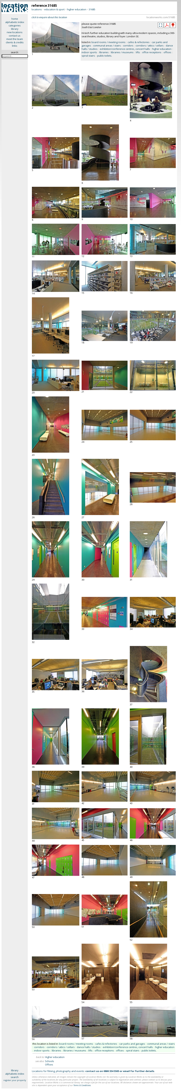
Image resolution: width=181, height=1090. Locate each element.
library (14, 29)
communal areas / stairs (107, 45)
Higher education (55, 1057)
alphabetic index (14, 22)
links (14, 45)
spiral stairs (88, 55)
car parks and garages (132, 1043)
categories (15, 25)
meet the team (14, 39)
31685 (92, 9)
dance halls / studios (89, 1047)
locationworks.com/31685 (160, 17)
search (15, 1077)
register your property (14, 1080)
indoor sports (89, 52)
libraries (104, 52)
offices (167, 52)
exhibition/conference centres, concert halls (125, 49)
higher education (76, 9)
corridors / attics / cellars (150, 45)
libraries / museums (122, 52)
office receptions (151, 52)
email (126, 1071)
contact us (14, 35)
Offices (49, 1064)
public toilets (104, 55)
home (14, 18)
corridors (128, 45)
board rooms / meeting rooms (108, 42)
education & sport (54, 9)
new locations (15, 32)
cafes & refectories (138, 42)
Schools (49, 1061)
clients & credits (15, 42)
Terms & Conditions (82, 1085)
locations (37, 9)
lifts (138, 52)
